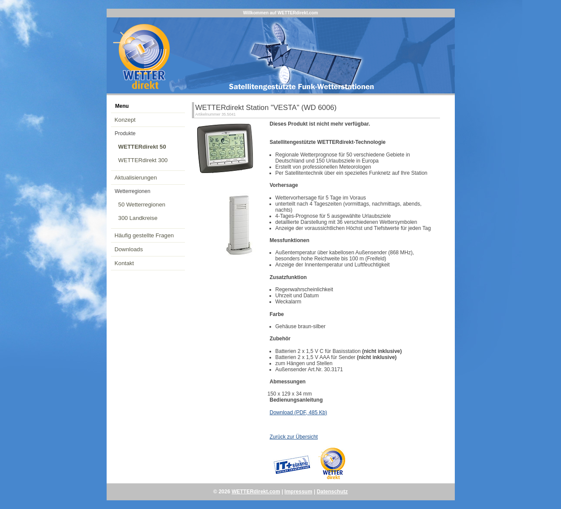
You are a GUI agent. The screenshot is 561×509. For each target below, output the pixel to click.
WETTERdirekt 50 (142, 146)
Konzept (124, 119)
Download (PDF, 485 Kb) (298, 412)
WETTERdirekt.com (256, 492)
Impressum (298, 492)
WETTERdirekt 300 (143, 160)
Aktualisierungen (135, 177)
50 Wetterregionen (141, 204)
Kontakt (124, 263)
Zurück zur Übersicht (294, 437)
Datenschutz (332, 492)
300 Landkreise (138, 218)
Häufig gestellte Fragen (144, 235)
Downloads (128, 249)
